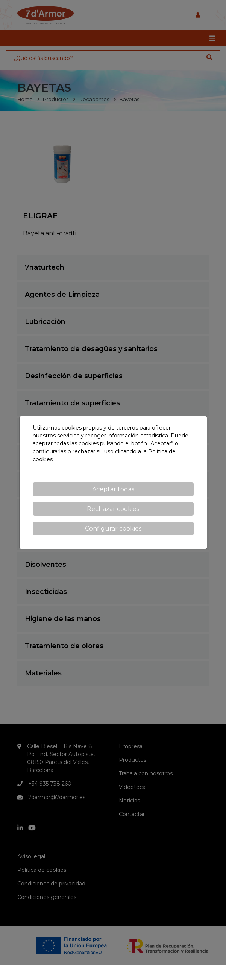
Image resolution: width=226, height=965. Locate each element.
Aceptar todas (113, 489)
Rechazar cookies (113, 508)
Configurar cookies (113, 528)
